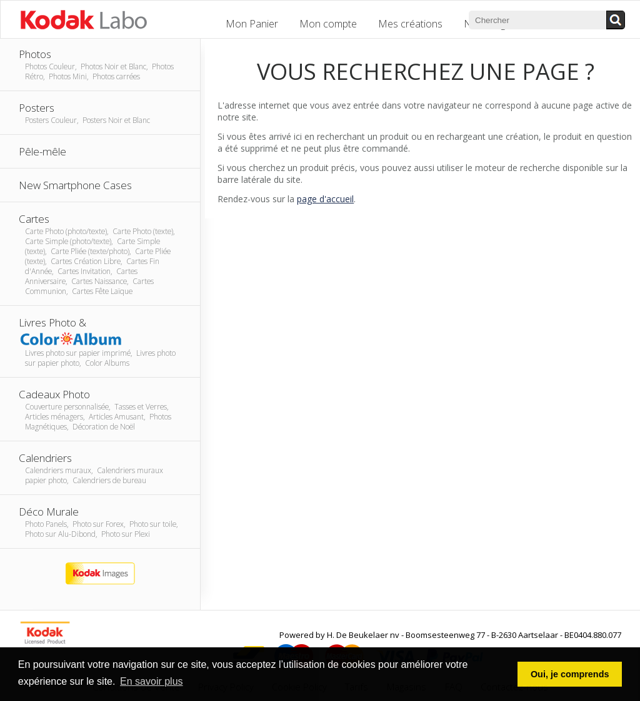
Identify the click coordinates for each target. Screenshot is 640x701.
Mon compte (328, 24)
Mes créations (410, 24)
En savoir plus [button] (151, 681)
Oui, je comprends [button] (570, 674)
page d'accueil (325, 199)
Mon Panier (252, 24)
